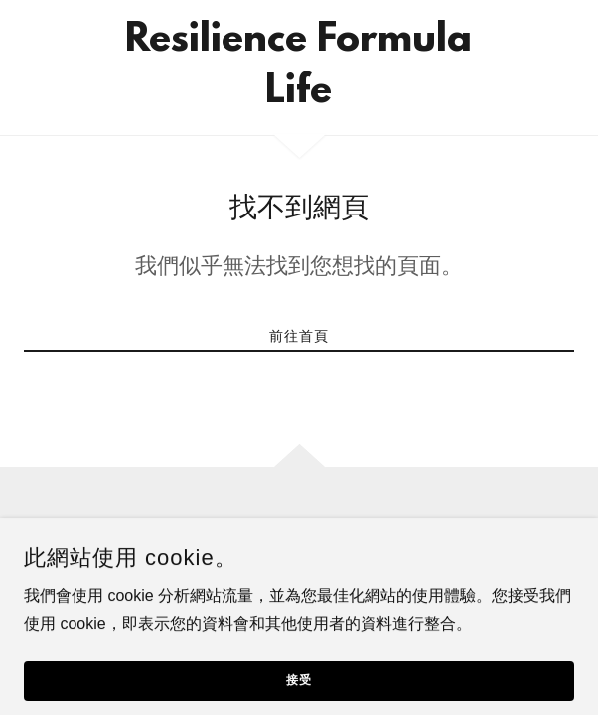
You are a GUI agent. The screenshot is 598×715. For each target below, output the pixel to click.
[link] (299, 67)
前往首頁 (299, 336)
